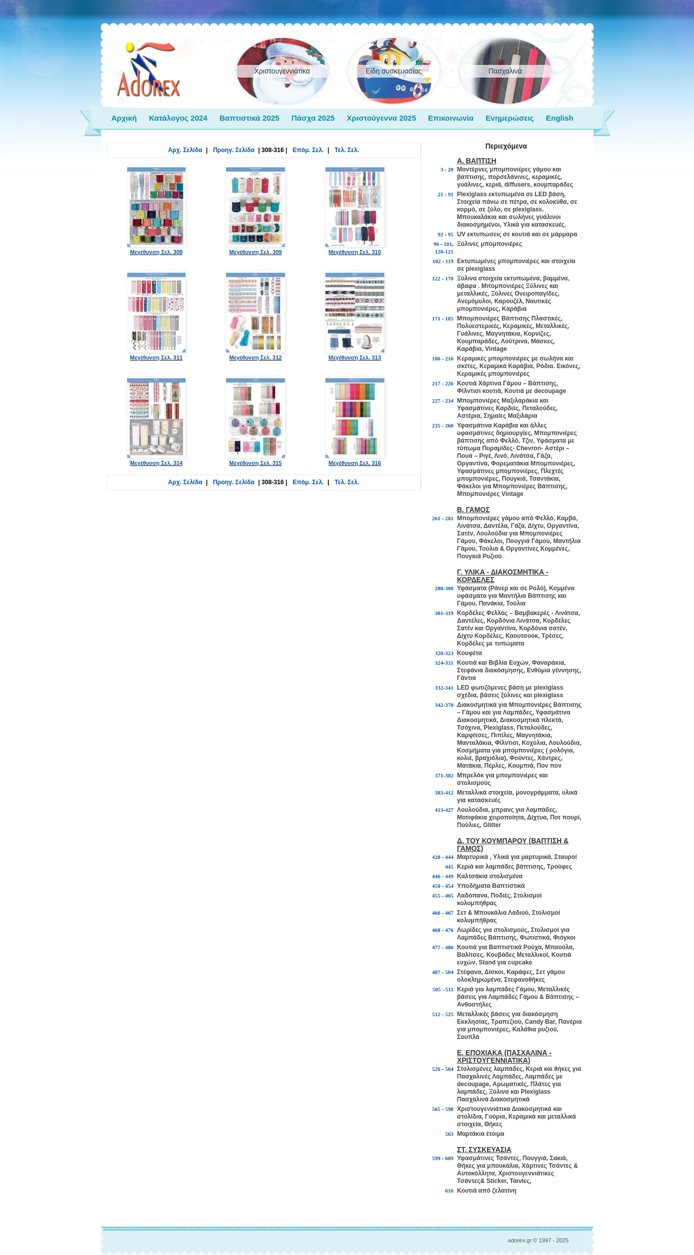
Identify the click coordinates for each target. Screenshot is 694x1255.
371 (439, 775)
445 (449, 867)
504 (449, 972)
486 (449, 947)
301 (439, 613)
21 (440, 194)
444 (449, 857)
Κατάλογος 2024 (178, 118)
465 (449, 895)
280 (439, 588)
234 (449, 401)
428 (436, 857)
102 (436, 261)
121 (449, 251)
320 (439, 653)
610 (449, 1191)
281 (449, 518)
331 (449, 663)
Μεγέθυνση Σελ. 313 (354, 316)
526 (436, 1069)
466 (436, 913)
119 (450, 261)
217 (436, 383)
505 (436, 989)
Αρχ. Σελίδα (185, 150)
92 (440, 234)
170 (449, 278)
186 (436, 358)
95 (451, 234)
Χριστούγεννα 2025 (381, 118)
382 (449, 775)
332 (439, 688)
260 (449, 425)
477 (436, 947)
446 (436, 876)
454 (449, 886)
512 (436, 1014)
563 (449, 1134)
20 (451, 169)
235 (436, 425)
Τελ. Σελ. (347, 150)
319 (449, 613)
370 (449, 705)
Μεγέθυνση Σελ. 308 (156, 210)
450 (436, 886)
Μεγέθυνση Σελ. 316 (354, 421)
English (559, 118)
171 (436, 318)
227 (436, 401)
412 (449, 793)
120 (439, 251)
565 (436, 1109)
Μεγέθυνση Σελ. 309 (255, 210)
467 (449, 913)
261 (436, 518)
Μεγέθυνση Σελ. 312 (255, 316)
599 (436, 1158)
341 (449, 688)
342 (439, 705)
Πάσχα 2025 (313, 118)
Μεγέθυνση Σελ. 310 (354, 210)
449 (449, 876)
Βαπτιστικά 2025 (249, 118)
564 (449, 1069)
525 (449, 1014)
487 (436, 972)
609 (449, 1158)
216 (449, 358)
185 (449, 318)
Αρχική (124, 118)
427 (449, 810)
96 (436, 244)
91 (451, 194)
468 (436, 930)
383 (439, 793)
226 (449, 383)
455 (436, 895)
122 (436, 278)
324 (439, 663)
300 (449, 588)
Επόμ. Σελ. (308, 150)
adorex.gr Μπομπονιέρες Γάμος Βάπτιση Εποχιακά (149, 70)
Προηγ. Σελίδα (233, 150)
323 (449, 653)
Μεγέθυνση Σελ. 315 (255, 421)
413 (439, 810)
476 (449, 930)
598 (449, 1109)
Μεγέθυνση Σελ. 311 (156, 316)
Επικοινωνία (451, 118)
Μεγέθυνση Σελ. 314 (156, 421)
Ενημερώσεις (510, 118)
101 (448, 244)
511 (450, 989)
